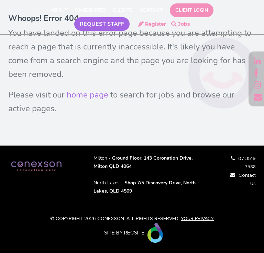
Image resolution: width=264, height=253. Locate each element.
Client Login (191, 10)
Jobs (184, 24)
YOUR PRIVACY (197, 218)
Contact (151, 10)
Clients (123, 10)
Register (155, 24)
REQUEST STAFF (102, 24)
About (59, 10)
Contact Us (247, 179)
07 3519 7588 (247, 162)
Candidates (90, 10)
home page (87, 94)
